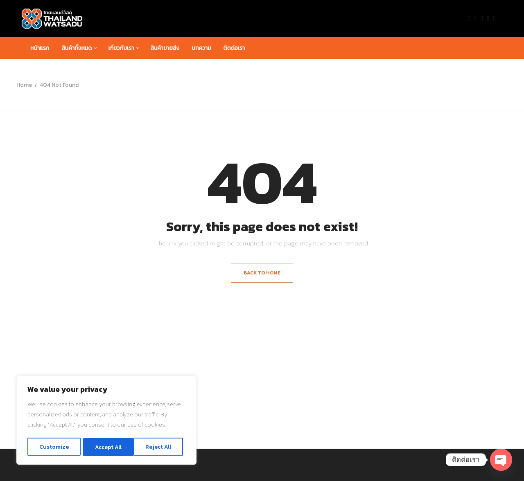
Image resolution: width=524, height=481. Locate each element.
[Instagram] (488, 18)
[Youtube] (482, 18)
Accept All (160, 447)
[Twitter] (475, 18)
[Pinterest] (494, 18)
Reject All (108, 447)
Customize (53, 447)
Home (24, 85)
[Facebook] (469, 18)
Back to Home (262, 272)
